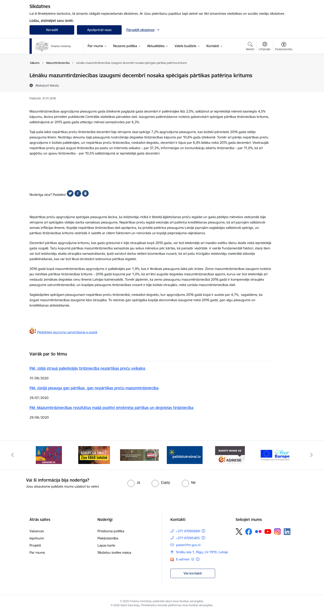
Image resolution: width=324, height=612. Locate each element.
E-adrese (183, 559)
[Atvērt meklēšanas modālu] (250, 47)
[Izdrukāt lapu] (283, 73)
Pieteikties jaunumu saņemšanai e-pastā (67, 332)
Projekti (35, 545)
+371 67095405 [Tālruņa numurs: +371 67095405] (188, 538)
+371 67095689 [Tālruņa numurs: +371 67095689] (188, 531)
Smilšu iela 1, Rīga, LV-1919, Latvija (202, 552)
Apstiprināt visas (99, 30)
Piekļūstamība (107, 538)
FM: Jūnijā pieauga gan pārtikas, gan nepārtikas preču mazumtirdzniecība (94, 388)
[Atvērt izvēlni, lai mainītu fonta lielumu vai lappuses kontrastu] (283, 47)
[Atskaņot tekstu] (47, 85)
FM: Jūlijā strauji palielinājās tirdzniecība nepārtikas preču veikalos (87, 368)
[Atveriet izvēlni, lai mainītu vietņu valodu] (264, 47)
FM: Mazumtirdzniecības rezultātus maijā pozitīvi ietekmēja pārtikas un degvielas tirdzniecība (111, 407)
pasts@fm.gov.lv (188, 545)
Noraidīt (52, 30)
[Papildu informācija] (203, 531)
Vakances (37, 531)
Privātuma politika (110, 531)
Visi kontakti (193, 573)
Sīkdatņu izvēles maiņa (114, 552)
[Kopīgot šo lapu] (283, 84)
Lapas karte (106, 545)
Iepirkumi (37, 538)
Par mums (37, 552)
